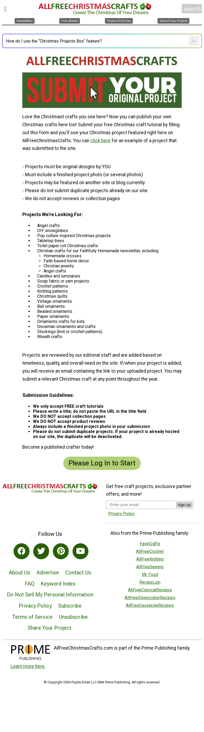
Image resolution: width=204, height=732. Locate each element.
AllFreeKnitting (150, 559)
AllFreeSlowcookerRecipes (150, 597)
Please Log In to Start (102, 463)
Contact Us (78, 572)
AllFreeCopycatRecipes (150, 589)
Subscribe (70, 606)
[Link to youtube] (80, 551)
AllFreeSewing (149, 566)
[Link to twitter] (41, 551)
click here (100, 140)
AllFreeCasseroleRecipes (150, 605)
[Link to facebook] (21, 551)
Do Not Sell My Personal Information (50, 594)
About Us (19, 572)
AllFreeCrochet (150, 551)
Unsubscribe (73, 617)
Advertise (47, 572)
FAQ (29, 583)
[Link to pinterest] (61, 551)
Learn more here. (28, 666)
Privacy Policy (35, 606)
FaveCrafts (150, 543)
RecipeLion (149, 582)
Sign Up (184, 505)
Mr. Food (150, 574)
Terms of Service (32, 617)
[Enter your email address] (141, 504)
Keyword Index (58, 583)
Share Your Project (49, 628)
